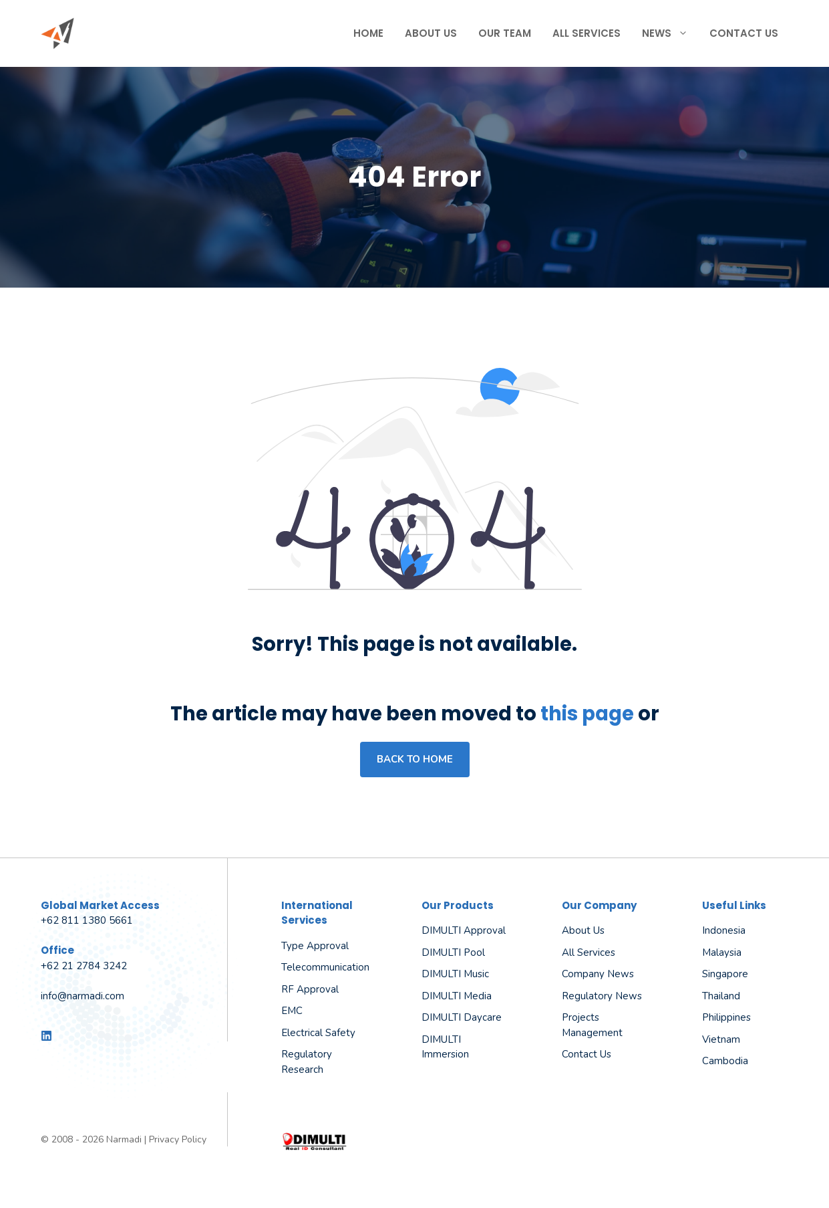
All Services (586, 33)
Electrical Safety (318, 1032)
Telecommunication (325, 967)
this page (587, 713)
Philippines (726, 1017)
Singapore (725, 974)
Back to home (415, 759)
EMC (292, 1010)
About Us (431, 33)
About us (583, 930)
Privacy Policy (177, 1139)
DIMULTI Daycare (462, 1017)
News (670, 33)
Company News (598, 974)
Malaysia (721, 952)
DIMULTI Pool (453, 952)
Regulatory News (602, 996)
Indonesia (723, 930)
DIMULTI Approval (464, 930)
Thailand (721, 996)
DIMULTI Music (455, 974)
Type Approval (315, 945)
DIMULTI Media (457, 996)
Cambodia (725, 1061)
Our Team (504, 33)
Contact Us (743, 33)
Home (368, 33)
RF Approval (310, 989)
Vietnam (721, 1039)
